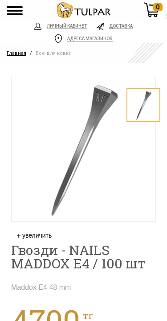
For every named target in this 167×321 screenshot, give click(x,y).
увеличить (34, 235)
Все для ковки (54, 53)
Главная (16, 53)
